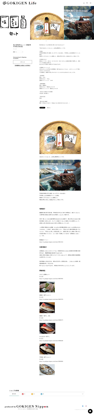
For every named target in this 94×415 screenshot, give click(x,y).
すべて (14, 393)
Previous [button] (2, 23)
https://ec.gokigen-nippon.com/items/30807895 (51, 278)
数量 (14, 51)
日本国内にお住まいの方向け (22, 65)
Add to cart (22, 61)
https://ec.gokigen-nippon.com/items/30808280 (51, 340)
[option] (47, 23)
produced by (26, 406)
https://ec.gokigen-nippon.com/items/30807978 (51, 299)
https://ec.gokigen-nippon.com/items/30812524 (51, 242)
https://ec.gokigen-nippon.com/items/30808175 (51, 320)
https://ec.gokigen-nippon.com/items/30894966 (51, 361)
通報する (49, 107)
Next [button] (91, 23)
